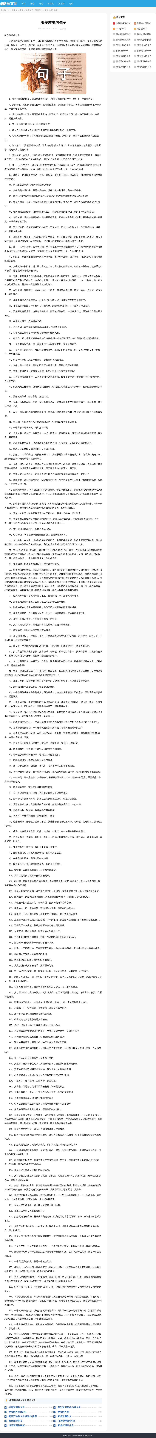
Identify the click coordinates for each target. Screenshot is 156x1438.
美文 (23, 3)
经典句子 (39, 10)
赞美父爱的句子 (144, 67)
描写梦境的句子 (17, 1407)
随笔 (32, 3)
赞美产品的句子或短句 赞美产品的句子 (23, 1416)
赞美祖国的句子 (123, 45)
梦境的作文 (63, 1412)
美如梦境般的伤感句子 (69, 1407)
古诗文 (51, 3)
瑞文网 (14, 10)
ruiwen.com (82, 1435)
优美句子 (29, 10)
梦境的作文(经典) (17, 1412)
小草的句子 (121, 29)
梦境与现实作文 (66, 1425)
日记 (41, 3)
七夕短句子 (142, 29)
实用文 (61, 3)
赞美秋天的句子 (144, 45)
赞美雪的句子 (122, 50)
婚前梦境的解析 (17, 1425)
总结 (71, 3)
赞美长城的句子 (123, 56)
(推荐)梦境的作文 (66, 1421)
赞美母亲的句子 (144, 50)
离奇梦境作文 (15, 1421)
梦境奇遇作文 (64, 1416)
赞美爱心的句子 (123, 61)
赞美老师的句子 (123, 67)
